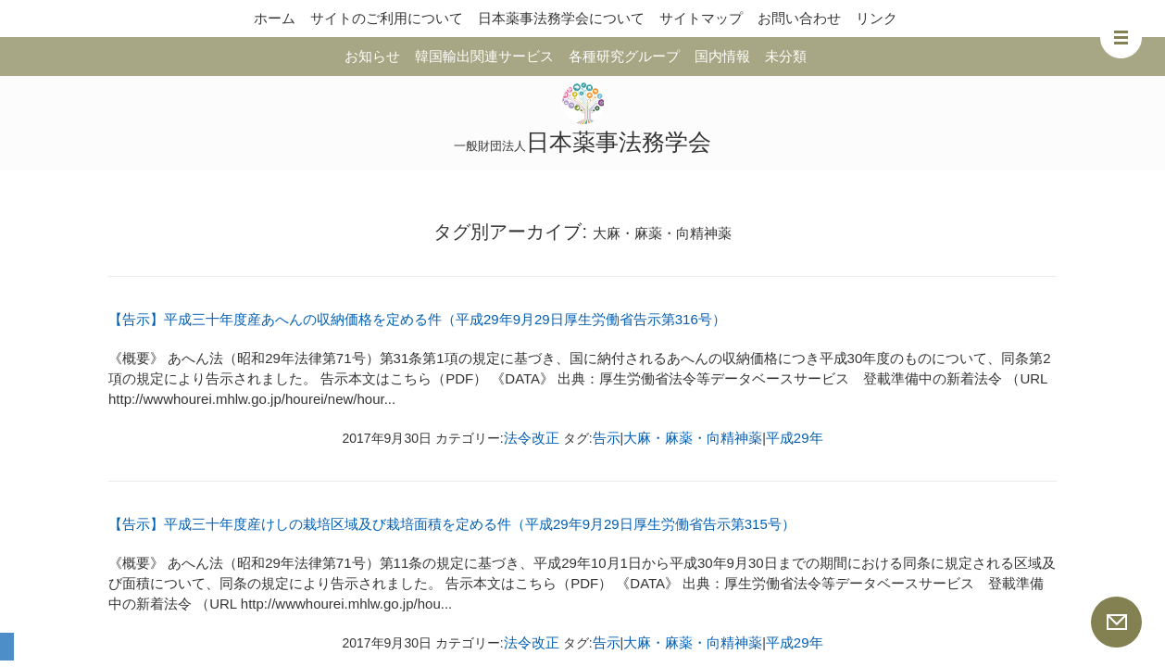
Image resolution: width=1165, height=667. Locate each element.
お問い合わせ (799, 18)
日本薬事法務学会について (561, 18)
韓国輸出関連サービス (484, 56)
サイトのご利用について (386, 18)
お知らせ (372, 56)
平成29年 (794, 438)
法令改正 (531, 438)
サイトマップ (701, 18)
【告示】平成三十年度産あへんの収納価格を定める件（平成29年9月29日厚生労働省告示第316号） (417, 319)
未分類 (786, 56)
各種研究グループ (624, 56)
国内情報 (722, 56)
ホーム (274, 18)
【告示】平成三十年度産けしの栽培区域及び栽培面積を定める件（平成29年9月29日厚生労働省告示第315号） (451, 524)
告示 (606, 438)
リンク (876, 18)
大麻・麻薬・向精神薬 (692, 438)
